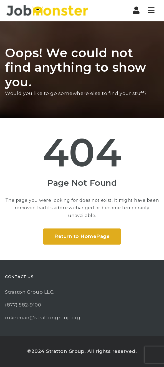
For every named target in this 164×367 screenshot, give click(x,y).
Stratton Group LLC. (29, 292)
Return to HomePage (82, 236)
